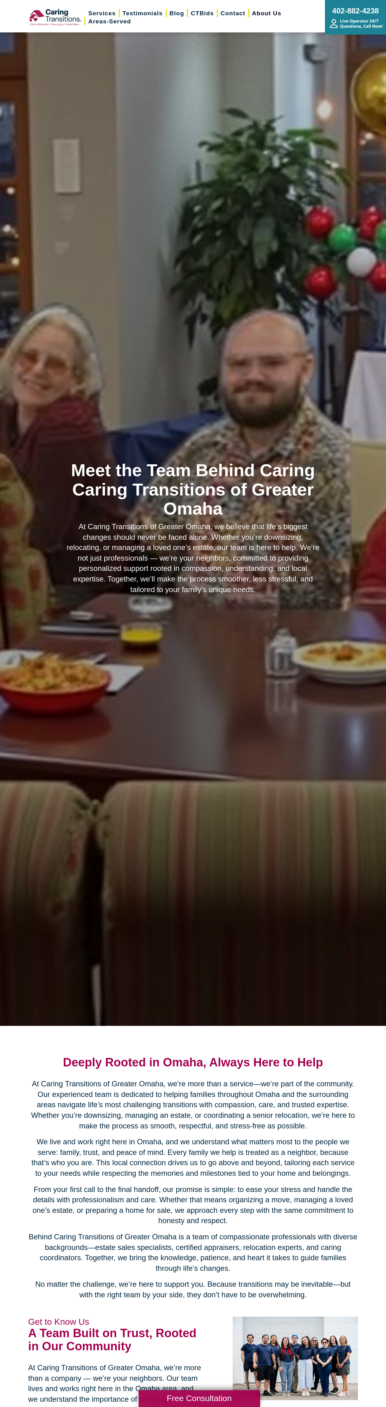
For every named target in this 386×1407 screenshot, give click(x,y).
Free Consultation (199, 1398)
